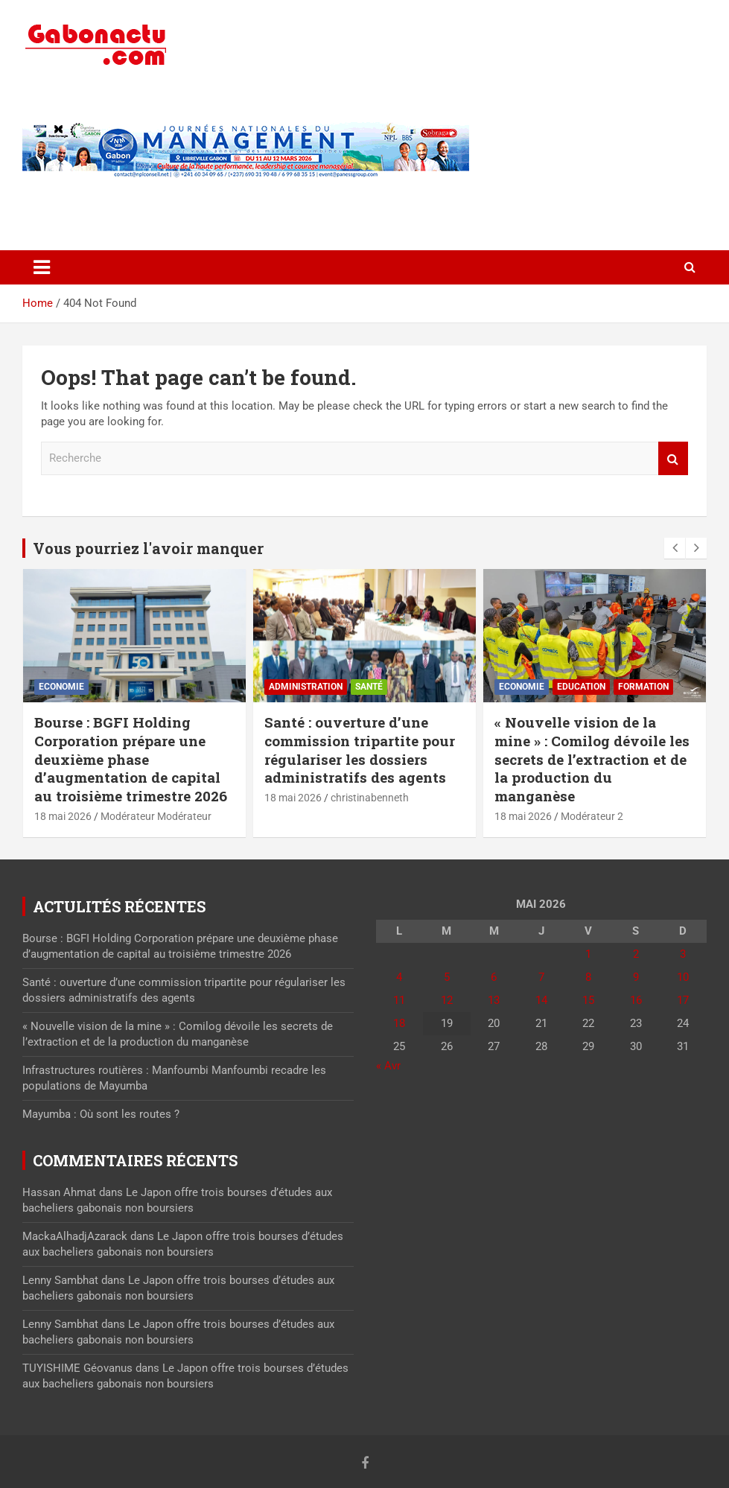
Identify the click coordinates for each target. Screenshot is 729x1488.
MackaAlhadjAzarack (74, 1236)
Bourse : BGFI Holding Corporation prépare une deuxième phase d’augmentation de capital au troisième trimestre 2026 (130, 759)
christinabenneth (370, 798)
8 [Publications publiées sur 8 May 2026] (588, 977)
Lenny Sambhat (60, 1280)
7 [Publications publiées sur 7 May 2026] (541, 977)
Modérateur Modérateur (156, 816)
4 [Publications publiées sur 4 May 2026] (399, 977)
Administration (306, 686)
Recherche (673, 458)
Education (581, 686)
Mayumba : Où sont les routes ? (100, 1114)
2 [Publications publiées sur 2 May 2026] (636, 954)
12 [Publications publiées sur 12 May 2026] (447, 1000)
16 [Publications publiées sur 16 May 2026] (636, 1000)
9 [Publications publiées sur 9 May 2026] (636, 977)
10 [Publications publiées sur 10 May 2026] (683, 977)
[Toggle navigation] (41, 267)
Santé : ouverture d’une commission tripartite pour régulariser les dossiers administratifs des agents (359, 749)
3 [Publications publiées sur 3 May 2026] (683, 954)
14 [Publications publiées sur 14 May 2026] (541, 1000)
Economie (61, 686)
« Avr (388, 1065)
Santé (369, 686)
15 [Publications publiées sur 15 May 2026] (588, 1000)
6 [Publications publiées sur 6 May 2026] (494, 977)
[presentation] (674, 548)
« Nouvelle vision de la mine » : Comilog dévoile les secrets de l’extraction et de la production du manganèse (592, 759)
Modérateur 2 (592, 816)
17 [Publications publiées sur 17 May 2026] (683, 1000)
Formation (643, 686)
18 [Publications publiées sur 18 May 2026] (399, 1023)
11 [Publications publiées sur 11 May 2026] (399, 1000)
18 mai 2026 (63, 816)
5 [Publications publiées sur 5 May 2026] (447, 977)
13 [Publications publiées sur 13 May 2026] (494, 1000)
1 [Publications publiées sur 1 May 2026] (588, 954)
